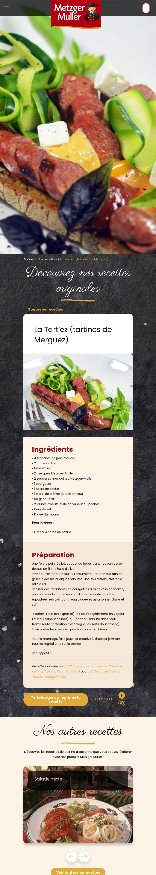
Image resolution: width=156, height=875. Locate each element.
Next (83, 857)
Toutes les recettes (45, 309)
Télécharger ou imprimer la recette (56, 699)
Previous (72, 857)
